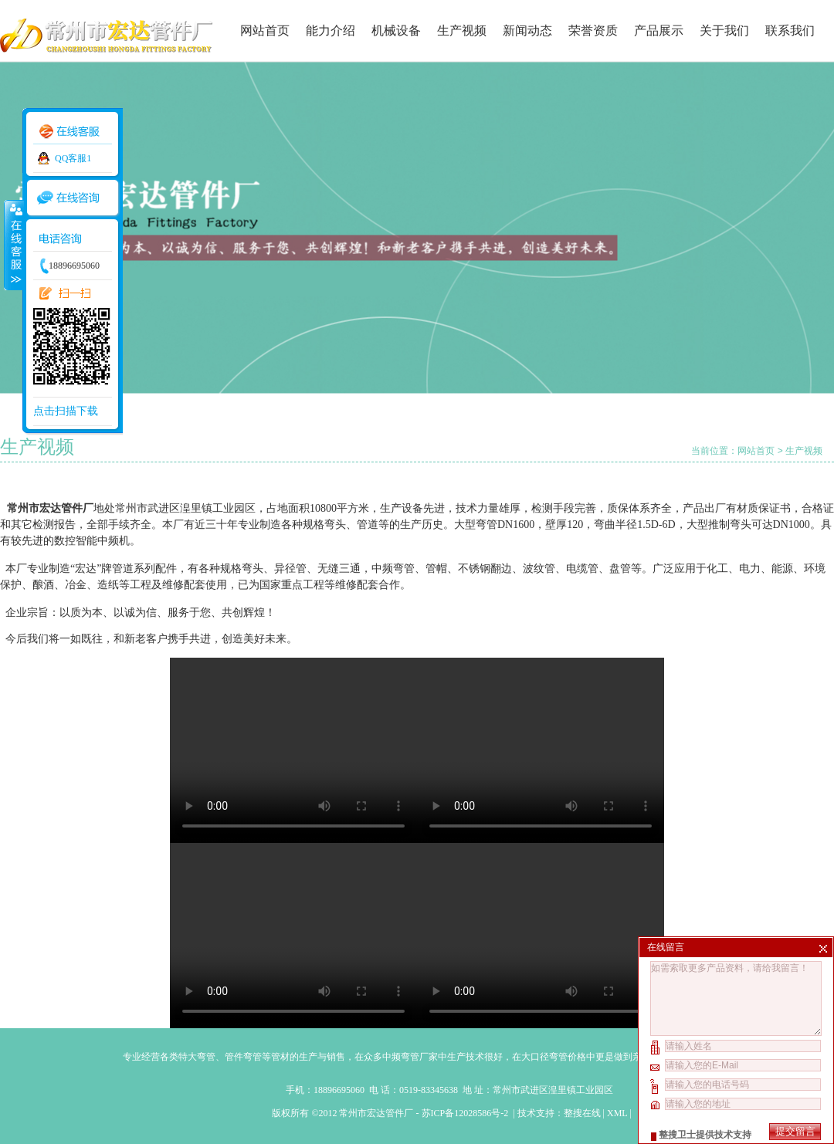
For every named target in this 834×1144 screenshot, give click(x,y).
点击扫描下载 (65, 411)
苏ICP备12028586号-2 (466, 1113)
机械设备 (396, 30)
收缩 (13, 244)
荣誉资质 (593, 30)
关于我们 (724, 30)
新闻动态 (527, 30)
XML (617, 1113)
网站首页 (265, 30)
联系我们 (790, 30)
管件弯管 (243, 1056)
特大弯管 (196, 1056)
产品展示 (658, 30)
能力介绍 (330, 30)
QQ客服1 (73, 158)
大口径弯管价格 (553, 1056)
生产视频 (461, 30)
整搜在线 (582, 1113)
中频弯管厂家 (410, 1056)
